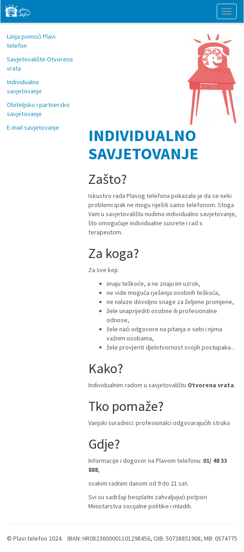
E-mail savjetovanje (33, 127)
